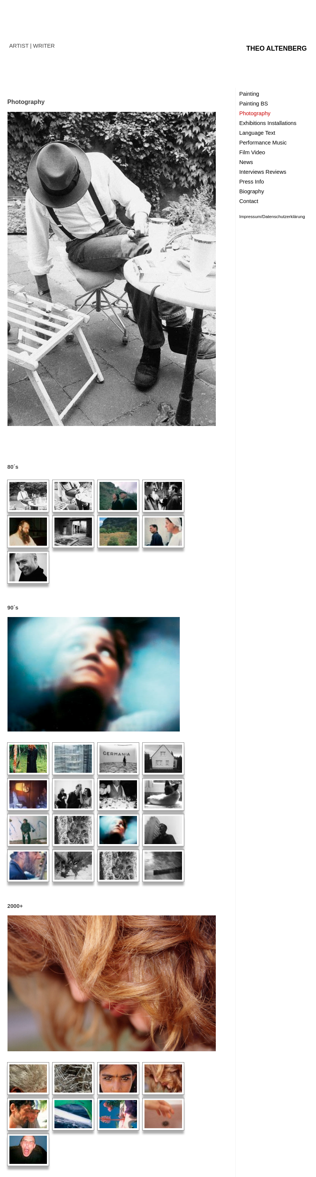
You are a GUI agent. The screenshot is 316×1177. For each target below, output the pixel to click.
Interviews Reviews (262, 172)
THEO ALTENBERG (276, 48)
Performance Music (263, 143)
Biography (251, 191)
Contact (249, 201)
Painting (249, 94)
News (246, 162)
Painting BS (253, 104)
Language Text (257, 133)
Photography (255, 113)
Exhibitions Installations (267, 123)
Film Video (252, 152)
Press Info (251, 182)
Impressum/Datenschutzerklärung (272, 216)
